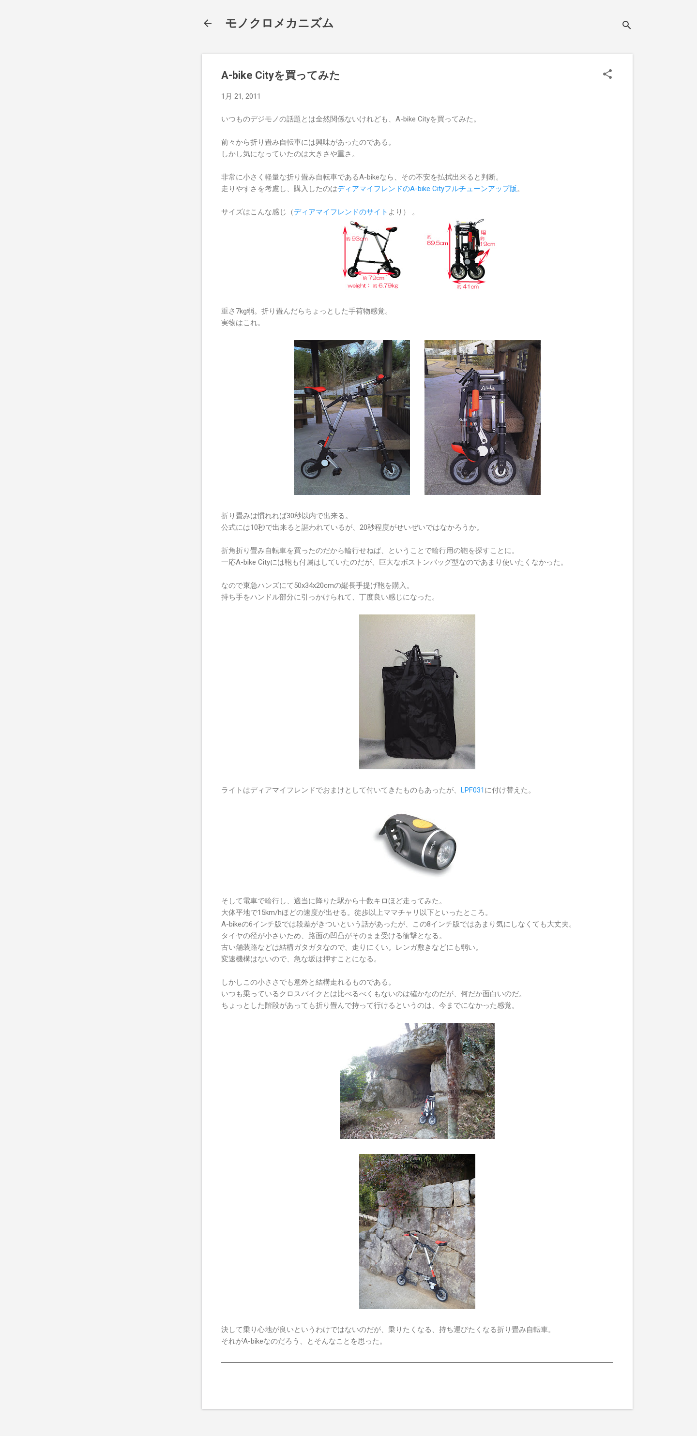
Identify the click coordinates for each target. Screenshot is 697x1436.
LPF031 (473, 790)
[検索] (627, 26)
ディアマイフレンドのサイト (341, 212)
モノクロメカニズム (279, 23)
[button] (607, 75)
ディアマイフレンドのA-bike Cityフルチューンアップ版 (427, 188)
